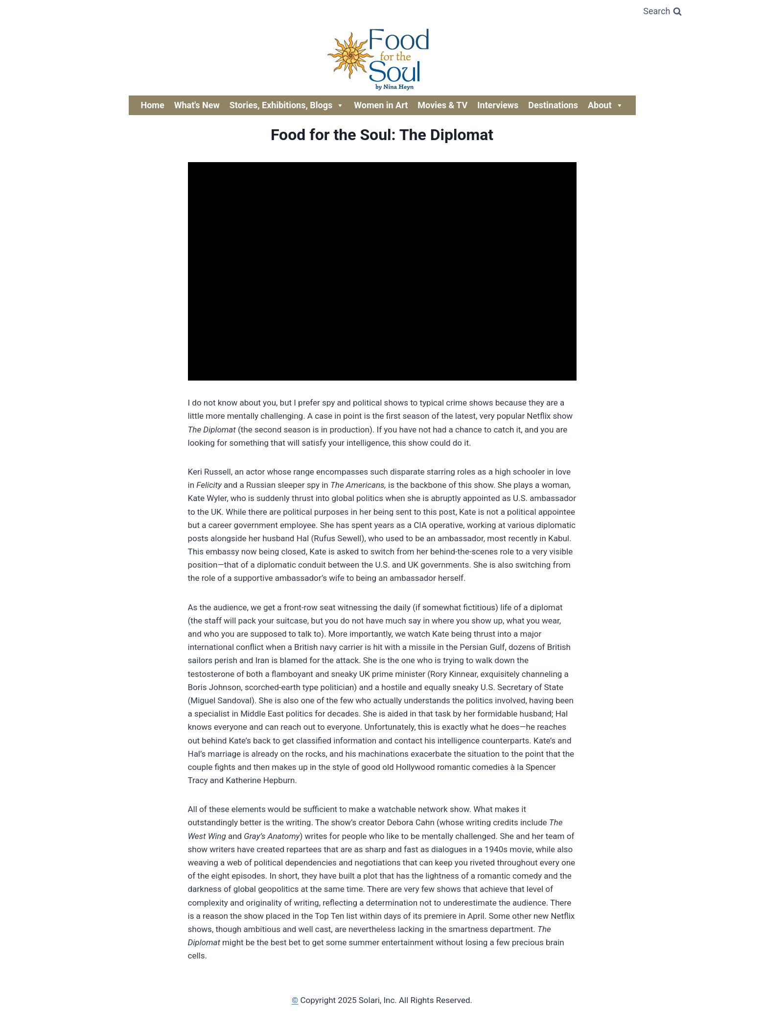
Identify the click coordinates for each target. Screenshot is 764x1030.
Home (152, 105)
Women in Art (381, 105)
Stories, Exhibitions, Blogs (287, 105)
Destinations (553, 105)
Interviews (497, 105)
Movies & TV (442, 105)
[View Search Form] (662, 11)
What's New (197, 105)
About (606, 105)
